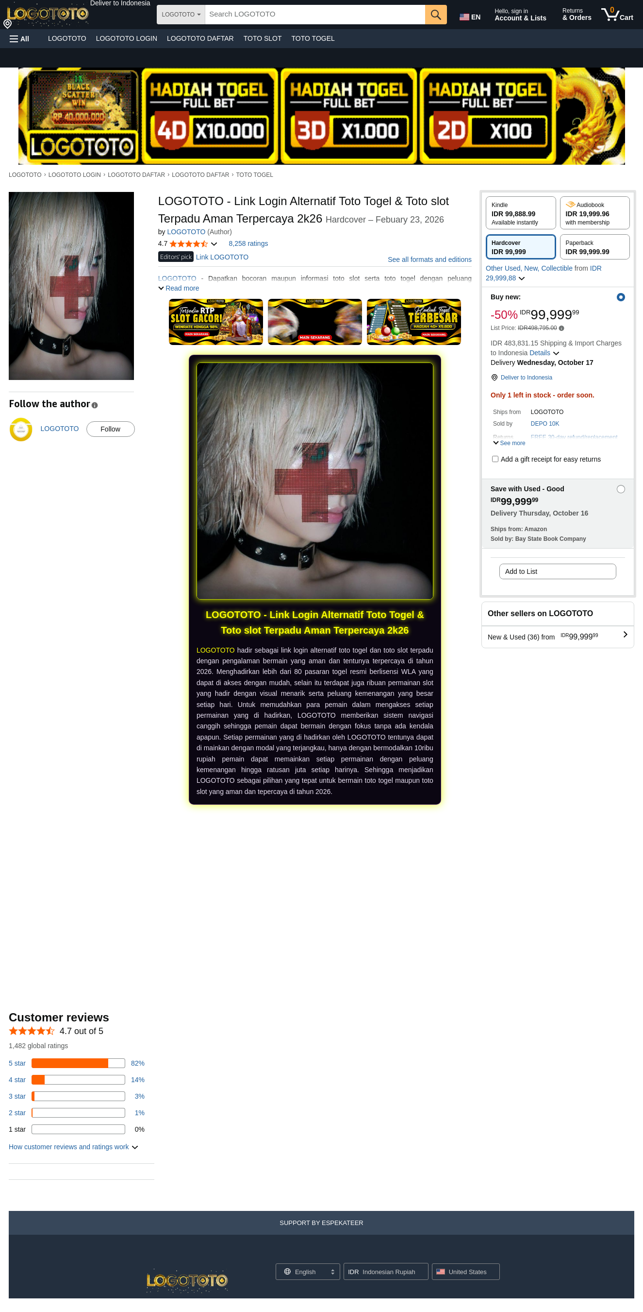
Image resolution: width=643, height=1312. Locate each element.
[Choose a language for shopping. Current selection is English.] (301, 1272)
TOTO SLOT (263, 38)
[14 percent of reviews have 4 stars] (77, 1080)
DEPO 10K (545, 423)
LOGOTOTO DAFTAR (200, 38)
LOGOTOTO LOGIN (126, 38)
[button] (120, 3)
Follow (110, 429)
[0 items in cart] (617, 14)
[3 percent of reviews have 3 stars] (77, 1096)
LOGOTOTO (67, 38)
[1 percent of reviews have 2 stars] (77, 1113)
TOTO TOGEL (313, 38)
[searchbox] (315, 14)
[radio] (521, 213)
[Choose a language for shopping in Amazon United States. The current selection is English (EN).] (469, 15)
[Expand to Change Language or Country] (332, 1273)
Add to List (521, 571)
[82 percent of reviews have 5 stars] (77, 1063)
